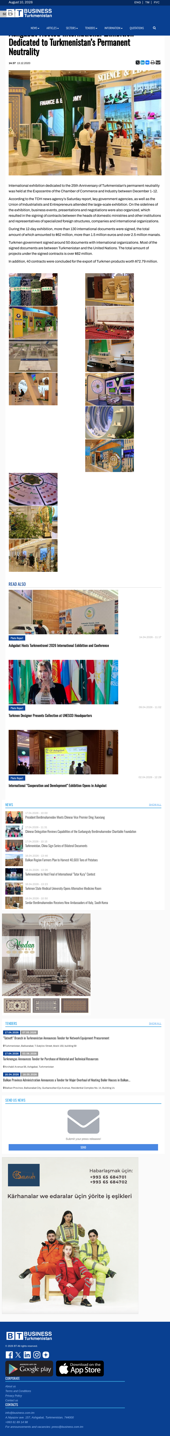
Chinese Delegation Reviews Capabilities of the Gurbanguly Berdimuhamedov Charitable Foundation (80, 831)
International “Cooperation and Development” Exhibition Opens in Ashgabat (57, 785)
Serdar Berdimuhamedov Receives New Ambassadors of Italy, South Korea (66, 902)
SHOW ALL (155, 804)
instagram (36, 1354)
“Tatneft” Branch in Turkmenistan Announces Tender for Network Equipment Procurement (56, 1037)
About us (10, 1386)
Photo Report (17, 638)
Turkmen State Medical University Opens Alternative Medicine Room (63, 888)
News (9, 804)
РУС (157, 2)
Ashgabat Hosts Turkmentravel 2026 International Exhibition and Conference (59, 645)
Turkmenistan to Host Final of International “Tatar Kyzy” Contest (60, 874)
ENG (137, 2)
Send (83, 1147)
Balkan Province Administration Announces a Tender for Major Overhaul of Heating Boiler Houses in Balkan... (66, 1079)
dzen (45, 1354)
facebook (9, 1354)
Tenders (11, 1023)
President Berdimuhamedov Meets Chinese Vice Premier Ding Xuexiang (65, 817)
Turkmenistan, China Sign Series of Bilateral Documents (56, 845)
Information (113, 28)
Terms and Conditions (18, 1391)
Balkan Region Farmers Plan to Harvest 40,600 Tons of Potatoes (61, 860)
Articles (52, 28)
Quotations (137, 28)
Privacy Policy (13, 1395)
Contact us (11, 1400)
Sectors (72, 28)
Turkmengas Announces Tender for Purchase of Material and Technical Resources (51, 1058)
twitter (18, 1354)
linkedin (27, 1354)
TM (147, 2)
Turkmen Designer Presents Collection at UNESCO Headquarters (50, 715)
